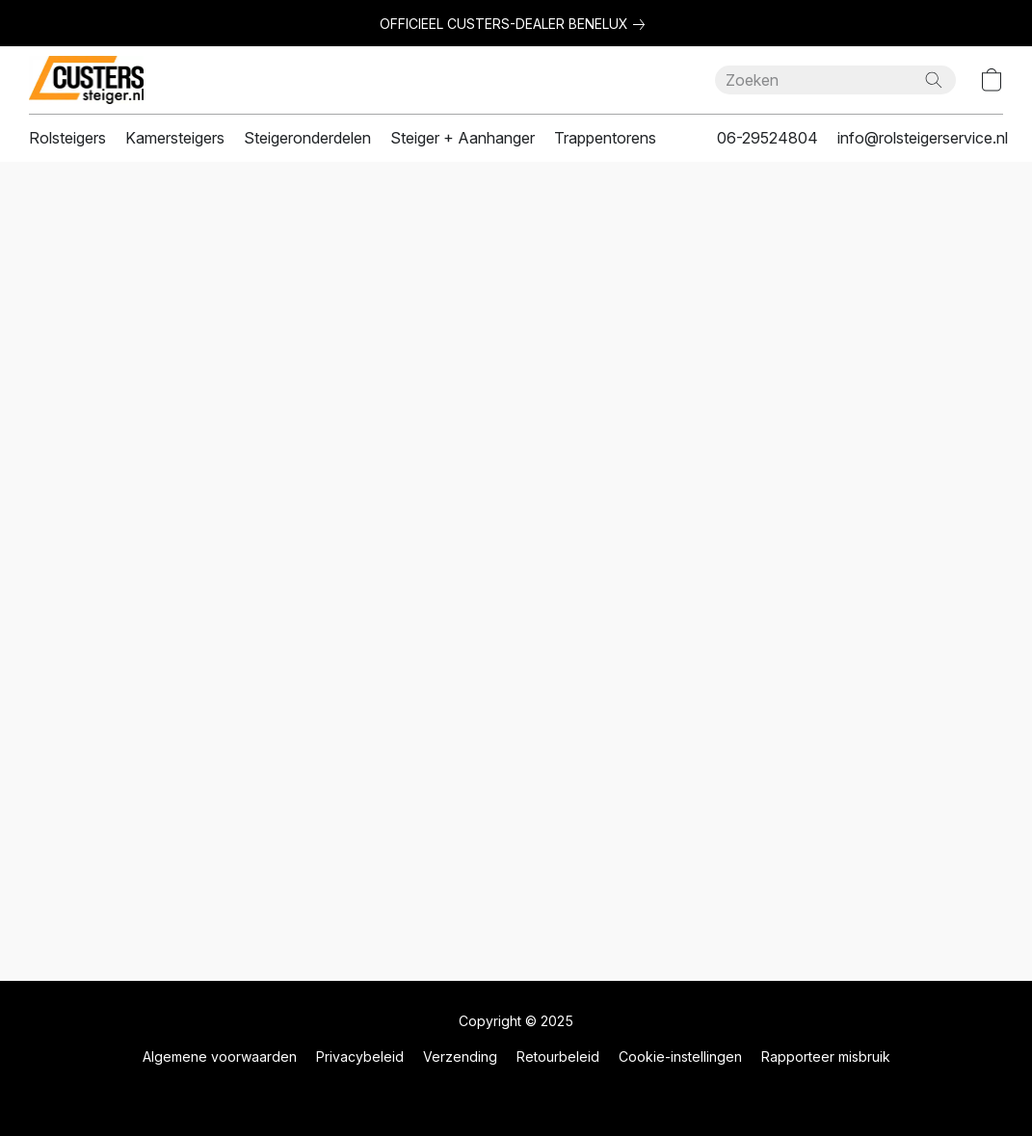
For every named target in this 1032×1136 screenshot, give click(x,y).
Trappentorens (605, 137)
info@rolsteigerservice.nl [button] (922, 137)
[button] (86, 80)
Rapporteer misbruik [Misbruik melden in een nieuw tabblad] (825, 1056)
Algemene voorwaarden (220, 1056)
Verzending (460, 1056)
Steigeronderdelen (307, 137)
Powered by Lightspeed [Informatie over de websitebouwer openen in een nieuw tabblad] (516, 1094)
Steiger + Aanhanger (462, 137)
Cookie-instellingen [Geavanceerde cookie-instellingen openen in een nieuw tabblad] (680, 1056)
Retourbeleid (557, 1056)
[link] (516, 24)
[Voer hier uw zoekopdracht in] (835, 80)
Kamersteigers (175, 137)
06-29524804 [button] (767, 137)
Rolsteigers (67, 137)
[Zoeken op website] (933, 79)
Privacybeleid (360, 1056)
